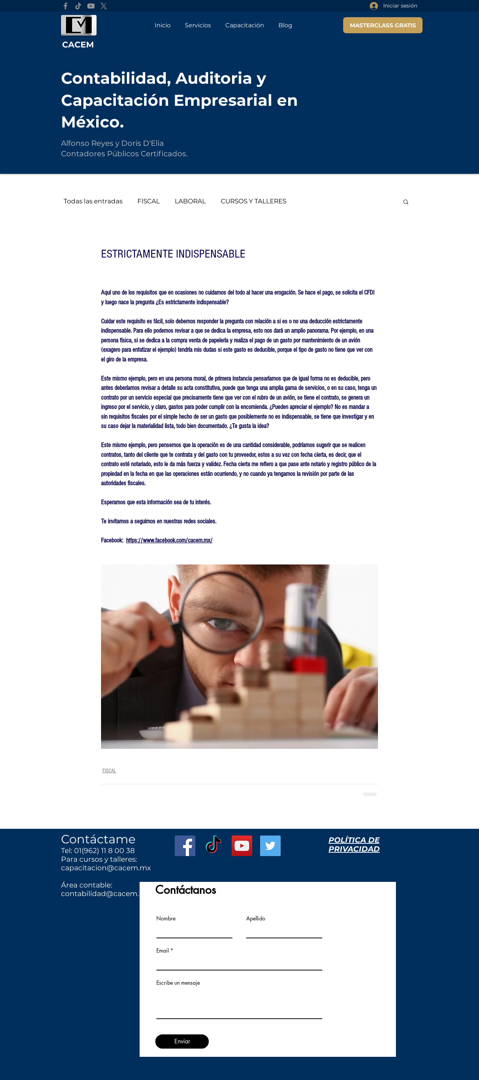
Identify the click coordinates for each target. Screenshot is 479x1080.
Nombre (166, 918)
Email (162, 950)
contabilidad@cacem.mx (105, 893)
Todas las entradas (93, 201)
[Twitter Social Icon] (270, 846)
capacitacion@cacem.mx (106, 868)
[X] (103, 5)
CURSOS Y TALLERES (253, 201)
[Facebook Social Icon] (185, 846)
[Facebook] (65, 5)
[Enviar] (182, 1041)
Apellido (255, 918)
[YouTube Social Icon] (242, 846)
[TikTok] (78, 5)
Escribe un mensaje (178, 982)
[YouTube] (90, 5)
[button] (405, 201)
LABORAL (190, 201)
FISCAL (148, 201)
